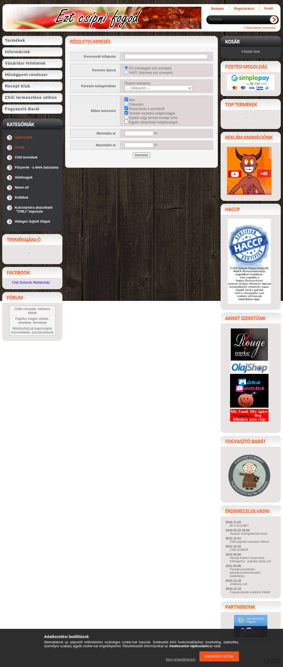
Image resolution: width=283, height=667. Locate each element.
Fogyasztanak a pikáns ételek (250, 592)
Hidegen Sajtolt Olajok (32, 221)
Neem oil (22, 187)
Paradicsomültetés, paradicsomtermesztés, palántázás (246, 573)
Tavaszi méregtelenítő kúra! (248, 533)
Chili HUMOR (239, 549)
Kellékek (21, 197)
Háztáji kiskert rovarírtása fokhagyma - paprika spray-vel (250, 559)
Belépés (217, 9)
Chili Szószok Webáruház (31, 282)
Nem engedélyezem (181, 659)
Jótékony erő (238, 584)
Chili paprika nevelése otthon (249, 541)
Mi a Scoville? (239, 525)
